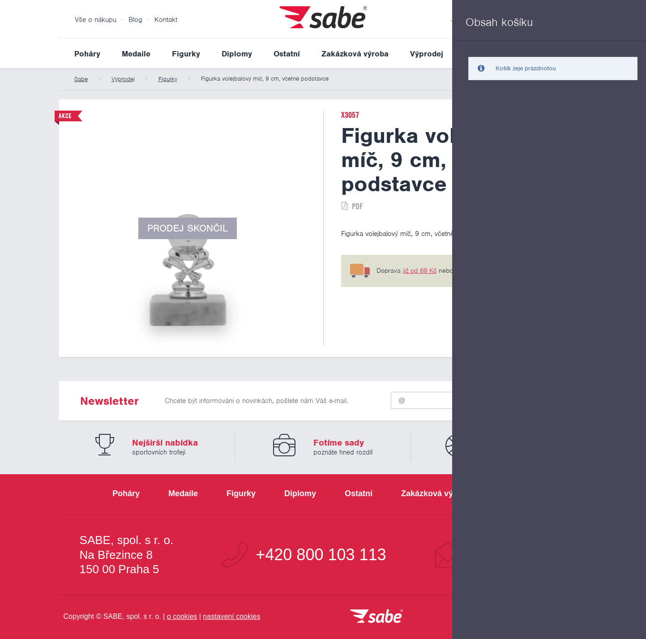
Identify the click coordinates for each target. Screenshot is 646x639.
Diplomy (237, 54)
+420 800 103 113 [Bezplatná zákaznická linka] (321, 555)
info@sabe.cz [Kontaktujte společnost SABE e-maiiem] (518, 555)
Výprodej (426, 54)
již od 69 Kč (419, 270)
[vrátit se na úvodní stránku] (376, 616)
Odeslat (534, 398)
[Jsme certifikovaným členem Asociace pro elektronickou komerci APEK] (538, 617)
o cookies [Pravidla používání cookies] (182, 616)
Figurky (186, 54)
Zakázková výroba (355, 54)
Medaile (136, 54)
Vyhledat (580, 53)
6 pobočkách (511, 270)
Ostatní (287, 54)
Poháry (87, 54)
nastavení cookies (231, 616)
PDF (357, 206)
